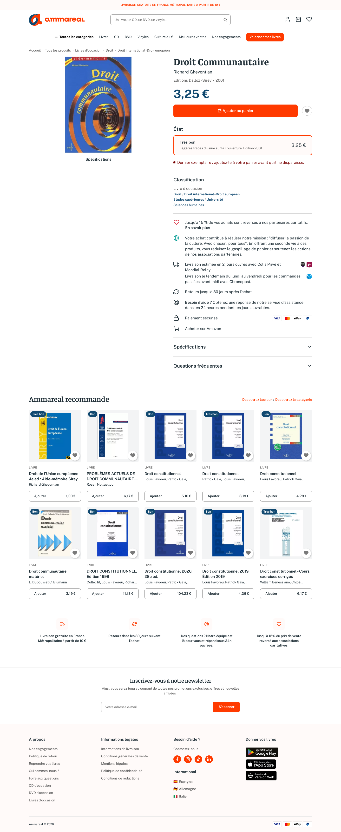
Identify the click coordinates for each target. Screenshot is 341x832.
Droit (109, 50)
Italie (180, 796)
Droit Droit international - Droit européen (206, 194)
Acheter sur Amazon (203, 328)
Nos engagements (226, 37)
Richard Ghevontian (192, 71)
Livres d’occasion (88, 50)
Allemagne (184, 789)
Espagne (183, 782)
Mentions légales (114, 764)
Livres (103, 37)
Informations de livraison (120, 749)
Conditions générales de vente (124, 756)
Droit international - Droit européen (144, 50)
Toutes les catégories (73, 37)
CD (116, 37)
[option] (242, 145)
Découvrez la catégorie (293, 400)
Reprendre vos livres (44, 764)
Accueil (35, 50)
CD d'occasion (40, 785)
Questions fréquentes (242, 366)
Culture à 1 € (163, 37)
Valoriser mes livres (265, 37)
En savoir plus (197, 227)
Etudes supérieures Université (198, 199)
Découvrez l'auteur (257, 400)
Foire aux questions (44, 778)
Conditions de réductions (120, 778)
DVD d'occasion (41, 793)
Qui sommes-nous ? (44, 771)
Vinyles (143, 37)
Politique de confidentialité (121, 771)
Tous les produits (58, 50)
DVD (128, 37)
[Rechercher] (170, 19)
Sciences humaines (188, 205)
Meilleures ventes (192, 37)
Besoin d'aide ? (198, 302)
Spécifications (98, 159)
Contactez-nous (185, 749)
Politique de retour (43, 756)
